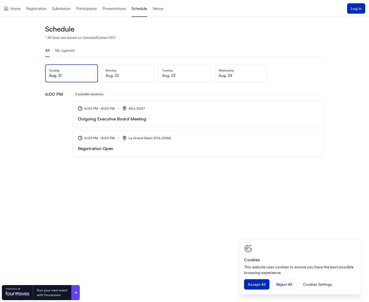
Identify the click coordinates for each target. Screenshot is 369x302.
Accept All (257, 284)
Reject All (284, 284)
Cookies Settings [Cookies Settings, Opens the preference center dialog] (317, 284)
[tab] (71, 73)
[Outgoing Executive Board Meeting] (198, 114)
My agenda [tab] (65, 50)
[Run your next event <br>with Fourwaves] (75, 292)
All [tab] (47, 50)
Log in (356, 8)
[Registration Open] (198, 143)
